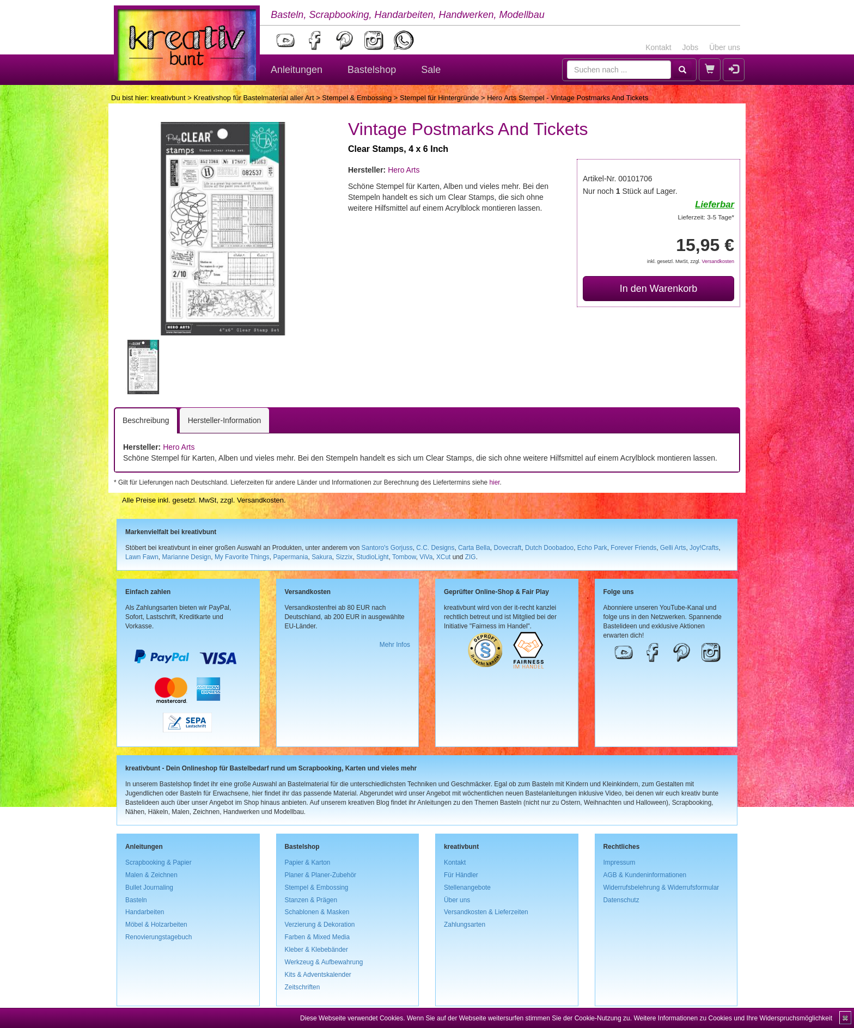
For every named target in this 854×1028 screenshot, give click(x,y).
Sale (431, 69)
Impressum (619, 862)
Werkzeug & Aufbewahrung (324, 962)
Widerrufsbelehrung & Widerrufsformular (661, 887)
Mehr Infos (395, 644)
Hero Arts (403, 170)
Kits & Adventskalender (318, 974)
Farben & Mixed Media (317, 937)
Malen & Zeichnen (151, 875)
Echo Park (592, 548)
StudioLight (372, 557)
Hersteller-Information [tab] (224, 420)
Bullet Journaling (149, 887)
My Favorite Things (242, 557)
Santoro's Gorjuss (387, 548)
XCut (443, 557)
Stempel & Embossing (357, 98)
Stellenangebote (467, 887)
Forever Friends (633, 548)
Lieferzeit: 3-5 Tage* (706, 217)
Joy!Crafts (704, 548)
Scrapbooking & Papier (158, 862)
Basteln (136, 900)
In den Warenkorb (658, 288)
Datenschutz (621, 900)
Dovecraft (507, 548)
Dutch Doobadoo (549, 548)
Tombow (404, 557)
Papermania (290, 557)
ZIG (470, 557)
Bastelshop (371, 69)
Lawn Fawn (141, 557)
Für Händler (461, 875)
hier (494, 482)
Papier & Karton (308, 862)
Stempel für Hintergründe (439, 98)
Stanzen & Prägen (311, 900)
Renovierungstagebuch (158, 937)
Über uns (724, 47)
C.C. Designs (435, 548)
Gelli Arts (673, 548)
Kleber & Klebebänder (316, 949)
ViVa (425, 557)
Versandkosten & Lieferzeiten (486, 912)
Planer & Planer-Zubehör (321, 875)
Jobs (690, 47)
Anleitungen (296, 69)
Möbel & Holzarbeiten (156, 924)
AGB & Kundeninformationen (645, 875)
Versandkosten (717, 261)
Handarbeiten (144, 912)
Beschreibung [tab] (146, 420)
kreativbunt (168, 98)
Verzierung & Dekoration (320, 924)
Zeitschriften (302, 987)
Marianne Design (186, 557)
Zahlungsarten (464, 924)
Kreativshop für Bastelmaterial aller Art (253, 98)
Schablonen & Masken (317, 912)
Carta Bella (474, 548)
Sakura (322, 557)
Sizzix (343, 557)
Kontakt (658, 47)
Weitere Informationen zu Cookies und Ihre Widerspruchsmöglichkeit (732, 1018)
